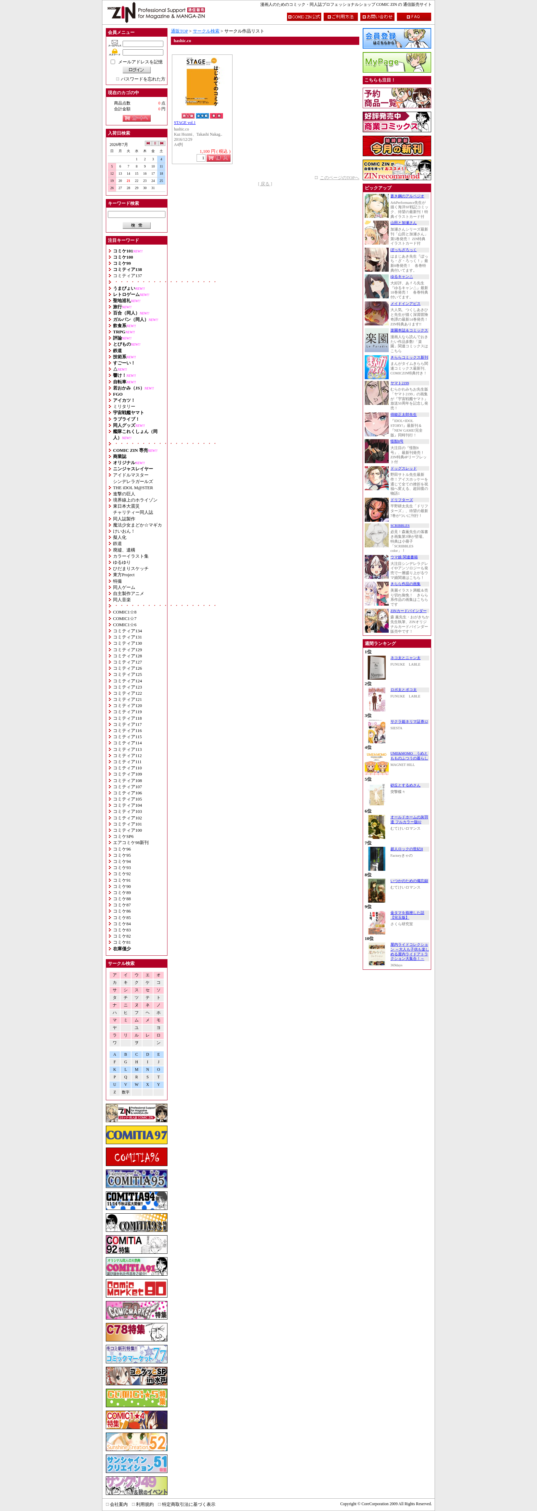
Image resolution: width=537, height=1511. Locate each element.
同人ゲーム (124, 587)
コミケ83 (122, 929)
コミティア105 (127, 799)
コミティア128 (127, 655)
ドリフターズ (401, 500)
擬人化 (119, 537)
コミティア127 (127, 662)
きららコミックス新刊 (409, 357)
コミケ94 (122, 861)
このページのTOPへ (339, 177)
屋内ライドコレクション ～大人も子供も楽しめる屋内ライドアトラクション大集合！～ (409, 952)
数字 (125, 1092)
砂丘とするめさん (405, 785)
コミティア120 (127, 705)
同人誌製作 (124, 518)
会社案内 (119, 1504)
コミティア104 (127, 805)
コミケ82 (122, 936)
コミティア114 (127, 742)
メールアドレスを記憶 (140, 61)
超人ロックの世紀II (406, 849)
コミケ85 (122, 917)
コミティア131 (127, 637)
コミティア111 (127, 761)
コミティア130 (127, 643)
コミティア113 (127, 749)
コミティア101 (127, 824)
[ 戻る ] (265, 183)
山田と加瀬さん (403, 223)
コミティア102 (127, 817)
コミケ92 (122, 873)
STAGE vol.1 (185, 123)
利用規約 (145, 1504)
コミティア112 (127, 755)
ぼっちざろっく (403, 250)
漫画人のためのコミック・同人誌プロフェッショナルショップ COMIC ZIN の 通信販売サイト (346, 4)
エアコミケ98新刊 (131, 842)
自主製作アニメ (128, 593)
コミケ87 (122, 904)
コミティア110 (127, 767)
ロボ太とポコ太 (403, 690)
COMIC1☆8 (125, 612)
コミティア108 (127, 780)
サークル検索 (206, 31)
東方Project (124, 574)
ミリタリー (124, 406)
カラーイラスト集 (131, 556)
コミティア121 (127, 699)
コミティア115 (127, 736)
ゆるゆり (122, 562)
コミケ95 (122, 855)
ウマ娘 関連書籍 (404, 557)
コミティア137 (127, 275)
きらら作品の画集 (405, 584)
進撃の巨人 (124, 493)
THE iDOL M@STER (133, 487)
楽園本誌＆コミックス (409, 330)
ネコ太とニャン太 (405, 658)
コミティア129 (127, 649)
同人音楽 (122, 599)
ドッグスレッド (403, 468)
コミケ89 (122, 892)
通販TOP (179, 31)
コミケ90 (122, 886)
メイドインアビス (405, 304)
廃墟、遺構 (124, 550)
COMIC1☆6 (125, 624)
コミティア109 (127, 774)
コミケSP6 (123, 836)
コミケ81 (122, 942)
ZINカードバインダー (408, 611)
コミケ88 (122, 898)
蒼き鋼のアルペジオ (407, 196)
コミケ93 (122, 867)
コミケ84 (122, 923)
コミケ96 (122, 849)
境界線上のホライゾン (135, 500)
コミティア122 (127, 693)
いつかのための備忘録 (409, 881)
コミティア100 (127, 830)
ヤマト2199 (399, 383)
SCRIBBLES (400, 526)
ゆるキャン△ (401, 276)
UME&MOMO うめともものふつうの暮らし (409, 756)
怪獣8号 (396, 441)
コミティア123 (127, 687)
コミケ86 (122, 911)
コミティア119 (127, 711)
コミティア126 (127, 668)
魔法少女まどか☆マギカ (137, 525)
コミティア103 (127, 811)
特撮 (117, 581)
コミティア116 (127, 730)
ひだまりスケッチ (131, 568)
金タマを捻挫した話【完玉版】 (407, 915)
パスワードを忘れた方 (143, 79)
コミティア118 (127, 718)
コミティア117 (127, 724)
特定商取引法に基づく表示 (188, 1504)
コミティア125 (127, 674)
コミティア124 (127, 680)
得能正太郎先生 (403, 415)
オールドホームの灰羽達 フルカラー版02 (409, 819)
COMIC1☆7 (125, 618)
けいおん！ (124, 531)
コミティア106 (127, 792)
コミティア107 (127, 786)
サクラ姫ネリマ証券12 (409, 721)
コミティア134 (127, 630)
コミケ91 (122, 880)
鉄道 (117, 543)
